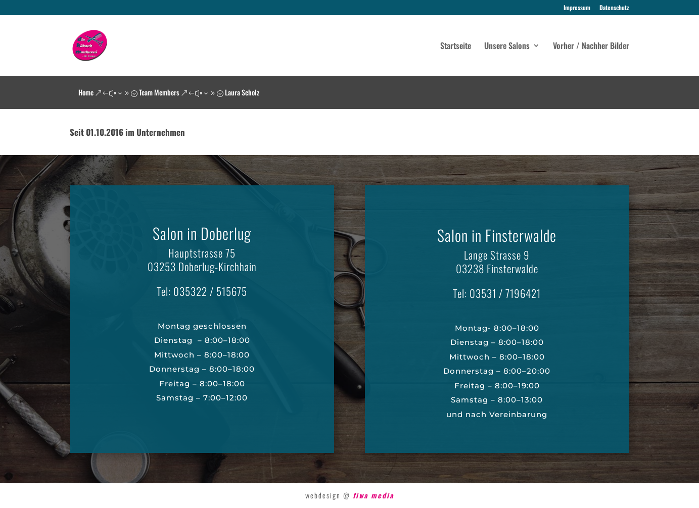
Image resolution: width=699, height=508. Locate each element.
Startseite (455, 47)
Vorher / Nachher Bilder (591, 47)
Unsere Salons (507, 47)
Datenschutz (614, 8)
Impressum (577, 8)
